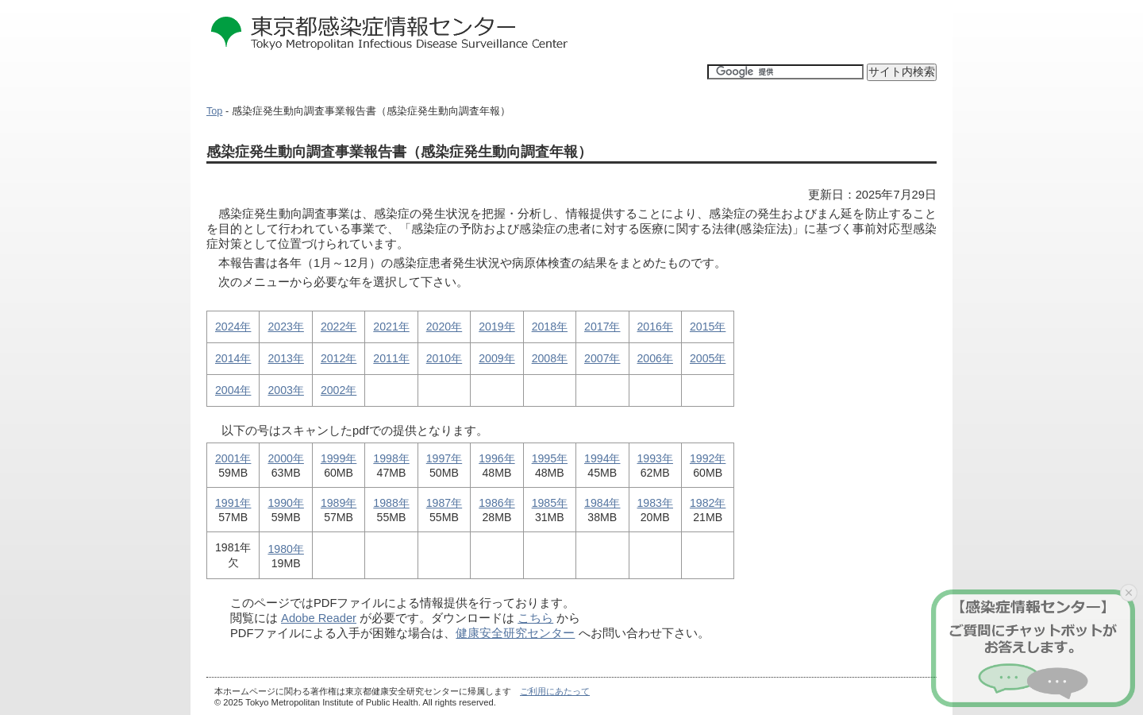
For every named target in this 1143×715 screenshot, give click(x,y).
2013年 (285, 358)
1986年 (496, 503)
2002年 (338, 390)
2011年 (391, 358)
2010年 (444, 358)
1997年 (444, 458)
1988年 (391, 503)
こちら (535, 618)
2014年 (233, 358)
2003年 (285, 390)
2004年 (233, 390)
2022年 (338, 326)
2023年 (285, 326)
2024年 (233, 326)
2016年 (655, 326)
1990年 (285, 503)
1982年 (707, 503)
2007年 (602, 358)
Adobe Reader (318, 618)
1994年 (602, 458)
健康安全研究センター (515, 633)
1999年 (338, 458)
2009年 (496, 358)
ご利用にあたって (555, 691)
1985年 (550, 503)
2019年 (496, 326)
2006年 (655, 358)
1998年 (391, 458)
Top (214, 111)
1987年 (444, 503)
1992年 (707, 458)
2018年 (550, 326)
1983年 (655, 503)
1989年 (338, 503)
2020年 (444, 326)
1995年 (550, 458)
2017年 (602, 326)
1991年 (233, 503)
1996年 (496, 458)
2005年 (707, 358)
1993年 (655, 458)
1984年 (602, 503)
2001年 (233, 458)
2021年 (391, 326)
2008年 (550, 358)
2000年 (285, 458)
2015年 (707, 326)
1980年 (285, 549)
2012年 (338, 358)
